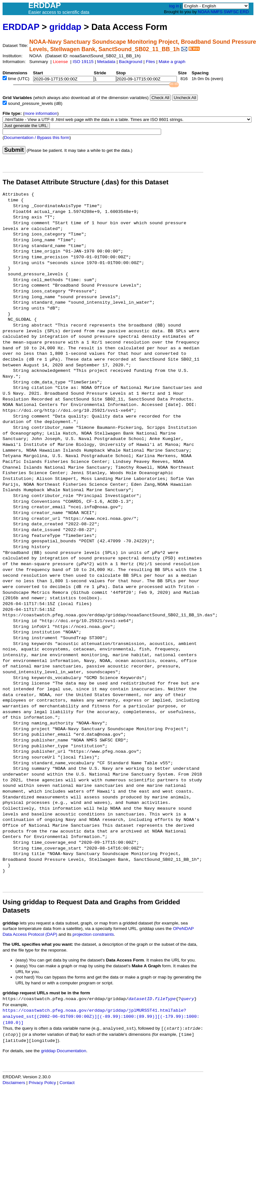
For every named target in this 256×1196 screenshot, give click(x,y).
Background (130, 61)
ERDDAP (21, 27)
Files (150, 61)
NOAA (203, 11)
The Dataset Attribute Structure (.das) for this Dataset (86, 182)
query (187, 999)
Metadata (106, 61)
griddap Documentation (63, 1050)
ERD (244, 11)
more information (40, 113)
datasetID (140, 999)
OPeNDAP (183, 928)
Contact (67, 1082)
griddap (65, 27)
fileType (165, 999)
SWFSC (231, 11)
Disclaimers (14, 1082)
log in (174, 6)
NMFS (217, 11)
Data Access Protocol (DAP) (30, 934)
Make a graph (172, 61)
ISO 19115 (83, 61)
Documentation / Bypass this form (36, 137)
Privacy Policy (42, 1082)
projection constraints (93, 934)
